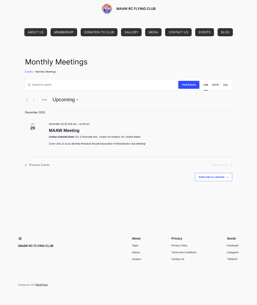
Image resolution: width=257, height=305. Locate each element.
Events (29, 71)
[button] (35, 32)
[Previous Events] (27, 100)
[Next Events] (34, 100)
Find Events (189, 84)
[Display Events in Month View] (215, 84)
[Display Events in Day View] (225, 84)
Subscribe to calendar (211, 177)
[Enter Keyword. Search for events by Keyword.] (101, 84)
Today (44, 99)
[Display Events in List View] (206, 84)
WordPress (41, 284)
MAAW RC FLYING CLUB (136, 9)
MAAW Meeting (64, 130)
